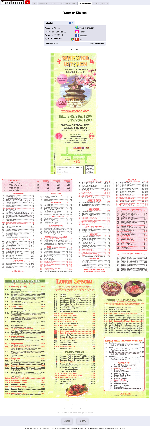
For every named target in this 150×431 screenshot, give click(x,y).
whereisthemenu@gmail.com (112, 428)
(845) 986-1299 (53, 38)
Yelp (78, 40)
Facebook (81, 36)
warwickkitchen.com (84, 28)
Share (67, 420)
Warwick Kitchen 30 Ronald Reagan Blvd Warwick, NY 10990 (55, 31)
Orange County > (55, 4)
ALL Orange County (100, 4)
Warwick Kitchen (84, 4)
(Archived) (75, 404)
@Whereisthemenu (80, 409)
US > (35, 4)
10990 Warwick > (70, 4)
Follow (82, 420)
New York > (42, 4)
